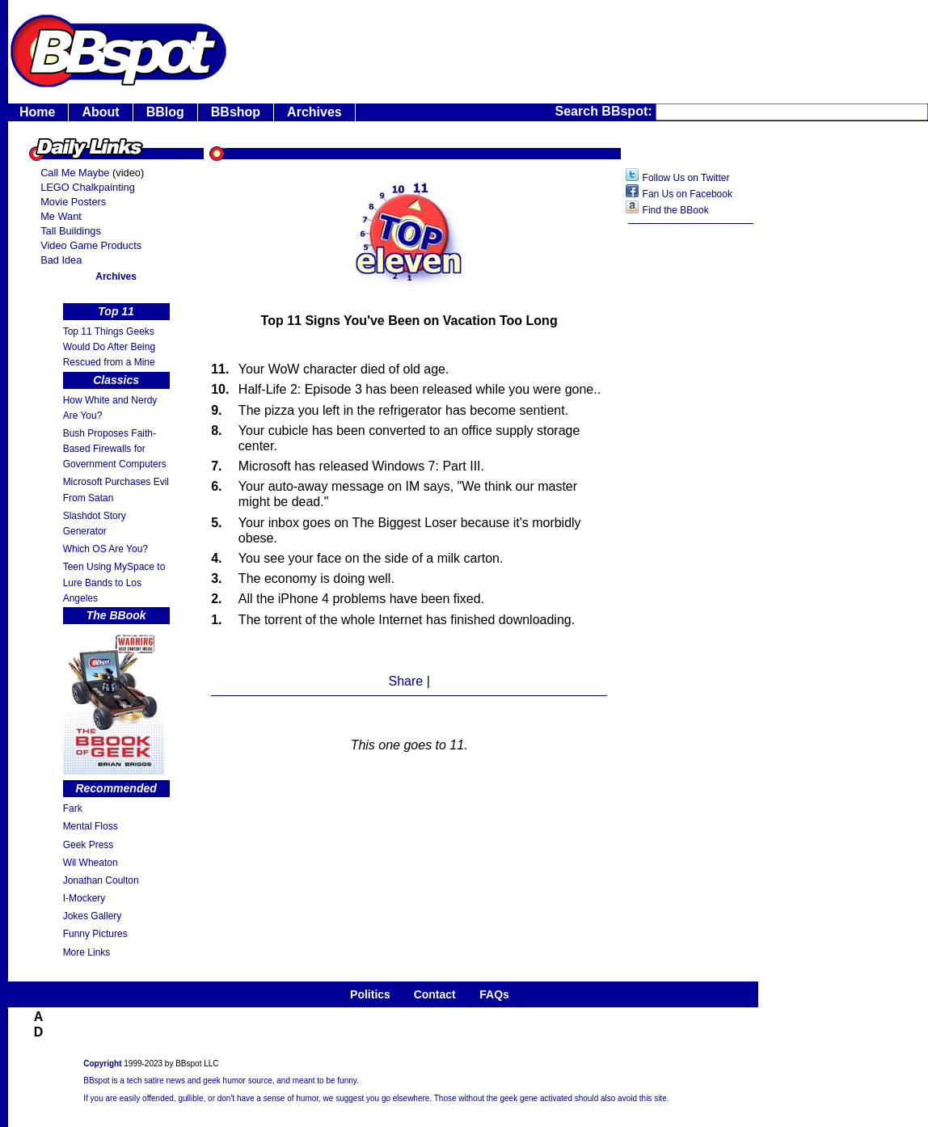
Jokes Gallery (92, 916)
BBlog (165, 112)
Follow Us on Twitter (686, 178)
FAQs (494, 994)
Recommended (115, 788)
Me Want (61, 216)
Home (37, 112)
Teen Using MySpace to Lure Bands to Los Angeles (114, 582)
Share (405, 681)
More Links (87, 952)
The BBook (116, 615)
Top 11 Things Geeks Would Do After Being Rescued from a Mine (109, 347)
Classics (116, 380)
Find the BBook (676, 210)
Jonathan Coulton (101, 880)
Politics (370, 994)
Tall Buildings (70, 231)
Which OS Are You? (105, 549)
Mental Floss (90, 826)
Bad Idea (61, 260)
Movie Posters (73, 202)
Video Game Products (90, 245)
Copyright (102, 1063)
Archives (314, 112)
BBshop (235, 112)
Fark (72, 808)
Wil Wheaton (90, 862)
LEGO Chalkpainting (87, 187)
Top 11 (116, 311)
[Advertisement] (691, 489)
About (100, 112)
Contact (435, 994)
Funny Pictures (95, 933)
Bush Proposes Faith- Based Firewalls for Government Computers (115, 449)
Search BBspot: (605, 111)
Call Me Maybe (74, 173)
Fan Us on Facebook (687, 194)
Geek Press (88, 845)
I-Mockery (84, 898)
